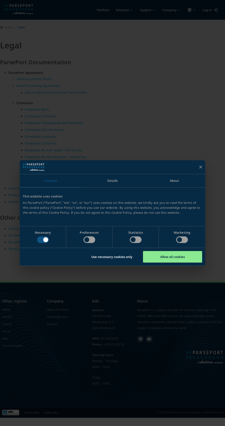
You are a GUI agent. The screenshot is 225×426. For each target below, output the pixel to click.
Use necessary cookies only (111, 257)
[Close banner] (200, 167)
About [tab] (174, 181)
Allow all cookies (172, 257)
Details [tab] (112, 181)
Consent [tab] (50, 181)
